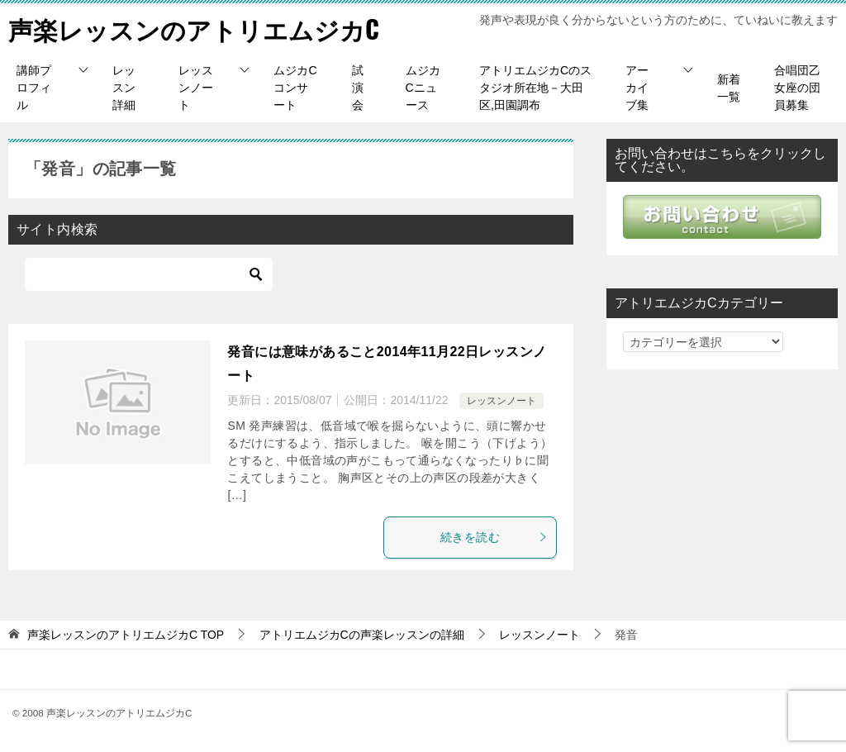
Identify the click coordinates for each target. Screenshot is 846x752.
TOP (125, 634)
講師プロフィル (34, 88)
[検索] (149, 274)
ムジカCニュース (423, 88)
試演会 (358, 88)
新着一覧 (728, 88)
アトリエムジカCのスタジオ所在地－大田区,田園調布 (535, 88)
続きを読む (494, 537)
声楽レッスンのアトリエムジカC (193, 28)
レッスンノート (195, 88)
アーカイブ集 (637, 88)
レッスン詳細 (123, 88)
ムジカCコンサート (294, 88)
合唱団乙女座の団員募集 (797, 88)
